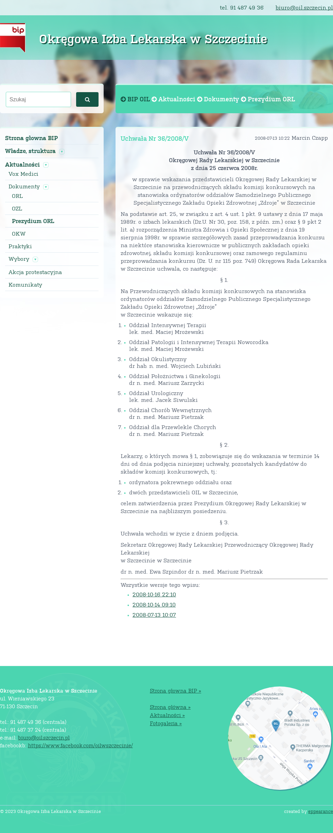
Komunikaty (25, 284)
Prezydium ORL (33, 221)
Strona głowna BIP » (175, 690)
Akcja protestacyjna (35, 272)
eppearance (320, 811)
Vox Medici (23, 173)
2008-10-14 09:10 (154, 604)
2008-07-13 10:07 (154, 614)
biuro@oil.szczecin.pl (304, 7)
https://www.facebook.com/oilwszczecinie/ (80, 745)
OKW (18, 233)
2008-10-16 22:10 (154, 594)
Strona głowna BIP (31, 138)
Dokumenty (24, 186)
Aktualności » (167, 715)
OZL (17, 208)
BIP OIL (136, 99)
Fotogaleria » (166, 723)
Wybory (18, 258)
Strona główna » (170, 706)
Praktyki (20, 246)
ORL (17, 196)
